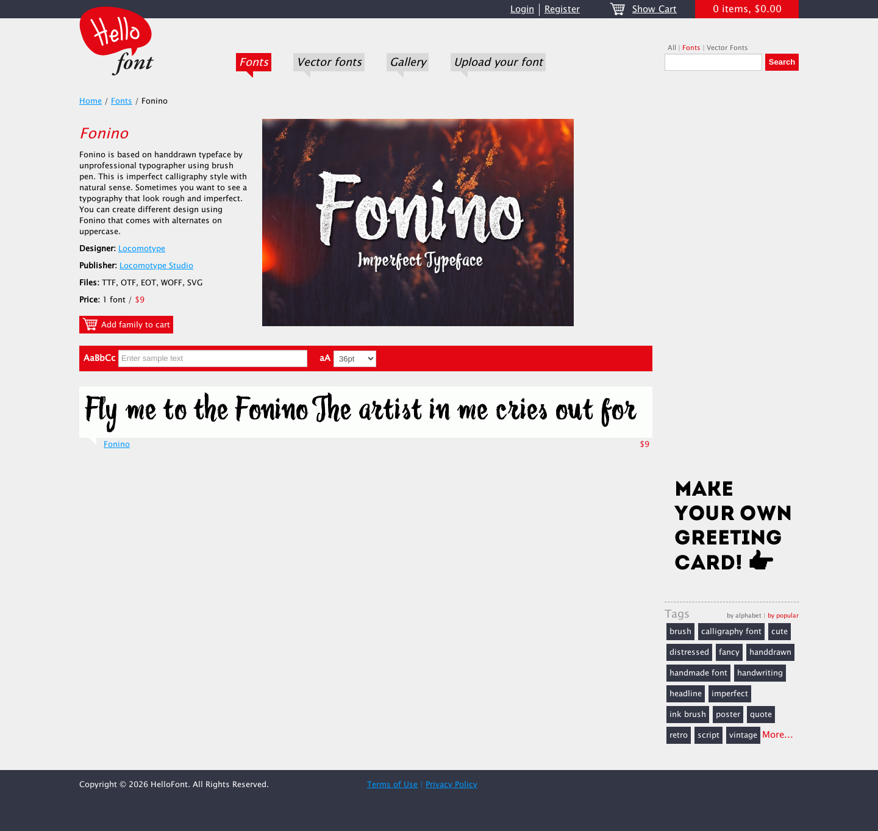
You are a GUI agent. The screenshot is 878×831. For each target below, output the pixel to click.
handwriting (760, 673)
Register (562, 9)
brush (680, 632)
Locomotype (141, 249)
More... (777, 735)
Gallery (408, 62)
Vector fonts (329, 62)
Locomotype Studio (156, 266)
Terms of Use (392, 785)
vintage (743, 735)
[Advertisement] (732, 279)
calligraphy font (731, 632)
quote (761, 714)
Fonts (253, 62)
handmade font (698, 673)
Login (522, 9)
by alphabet (744, 615)
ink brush (687, 714)
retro (678, 735)
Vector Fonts (727, 48)
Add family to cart (126, 324)
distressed (689, 652)
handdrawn (770, 652)
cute (779, 632)
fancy (729, 652)
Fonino (117, 444)
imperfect (730, 694)
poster (728, 714)
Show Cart (654, 9)
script (708, 735)
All (672, 48)
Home (90, 101)
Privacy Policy (451, 785)
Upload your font (498, 62)
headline (685, 694)
